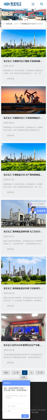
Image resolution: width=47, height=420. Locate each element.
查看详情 (10, 79)
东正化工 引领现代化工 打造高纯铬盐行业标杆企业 (23, 118)
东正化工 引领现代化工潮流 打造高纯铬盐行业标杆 (23, 61)
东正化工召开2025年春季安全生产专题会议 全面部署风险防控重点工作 (23, 345)
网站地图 (35, 412)
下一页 (40, 373)
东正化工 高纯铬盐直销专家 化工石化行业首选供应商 (23, 231)
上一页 (16, 373)
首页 (16, 24)
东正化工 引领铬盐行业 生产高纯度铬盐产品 (23, 175)
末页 (23, 377)
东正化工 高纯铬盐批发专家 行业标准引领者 (23, 288)
